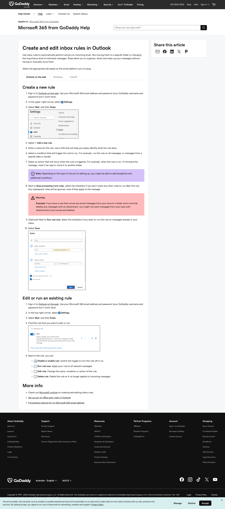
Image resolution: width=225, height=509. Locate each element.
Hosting (206, 447)
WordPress (207, 442)
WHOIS (97, 431)
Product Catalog (100, 457)
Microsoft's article (48, 392)
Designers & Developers (104, 442)
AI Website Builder (210, 431)
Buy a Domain (208, 426)
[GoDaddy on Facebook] (181, 481)
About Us (11, 426)
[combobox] (157, 27)
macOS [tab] (73, 77)
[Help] (196, 4)
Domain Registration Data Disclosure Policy (58, 442)
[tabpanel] (83, 231)
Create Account (175, 436)
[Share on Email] (157, 52)
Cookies (214, 495)
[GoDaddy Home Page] (19, 480)
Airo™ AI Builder (125, 5)
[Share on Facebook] (164, 52)
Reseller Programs (141, 431)
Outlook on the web (48, 93)
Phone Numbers (209, 462)
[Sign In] (205, 4)
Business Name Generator (105, 462)
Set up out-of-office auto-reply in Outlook (49, 397)
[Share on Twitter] (179, 52)
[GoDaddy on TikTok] (198, 481)
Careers (10, 431)
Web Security (208, 452)
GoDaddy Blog (13, 442)
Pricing (140, 5)
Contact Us (64, 14)
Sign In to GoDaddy (177, 426)
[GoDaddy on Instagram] (190, 481)
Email (66, 5)
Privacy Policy (201, 495)
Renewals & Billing (176, 431)
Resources (45, 436)
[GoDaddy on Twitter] (206, 481)
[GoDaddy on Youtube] (215, 481)
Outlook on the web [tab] (36, 77)
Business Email (209, 436)
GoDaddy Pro (139, 436)
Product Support (48, 426)
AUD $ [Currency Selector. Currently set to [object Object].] (67, 480)
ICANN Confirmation (102, 436)
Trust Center (12, 457)
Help (40, 14)
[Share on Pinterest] (186, 52)
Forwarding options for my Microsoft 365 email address (56, 403)
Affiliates (137, 426)
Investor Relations (14, 447)
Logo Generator (209, 457)
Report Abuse (46, 431)
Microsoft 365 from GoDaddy (44, 21)
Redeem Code (100, 452)
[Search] (204, 27)
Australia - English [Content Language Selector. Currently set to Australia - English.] (47, 480)
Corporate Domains (102, 447)
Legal (9, 452)
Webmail (97, 426)
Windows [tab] (58, 77)
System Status (80, 14)
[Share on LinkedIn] (171, 52)
